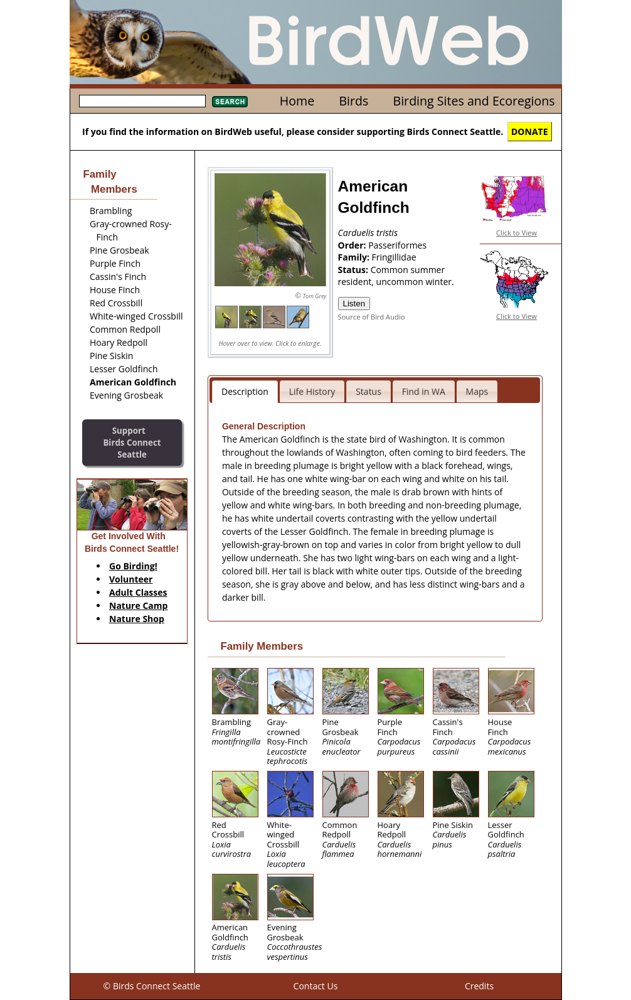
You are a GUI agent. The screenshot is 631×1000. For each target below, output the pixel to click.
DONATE (529, 131)
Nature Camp (138, 605)
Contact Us (316, 986)
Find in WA (423, 391)
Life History (312, 391)
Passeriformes (397, 245)
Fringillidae (394, 257)
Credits (479, 986)
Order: (353, 245)
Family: (355, 257)
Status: (354, 270)
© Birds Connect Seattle (152, 986)
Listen (354, 303)
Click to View (516, 232)
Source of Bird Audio (371, 316)
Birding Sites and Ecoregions (474, 100)
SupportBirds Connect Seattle (132, 442)
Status (368, 391)
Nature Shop (136, 619)
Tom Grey (315, 296)
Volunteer (130, 579)
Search (230, 101)
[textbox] (142, 101)
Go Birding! (133, 566)
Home (297, 100)
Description (244, 391)
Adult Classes (138, 592)
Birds (353, 100)
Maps (477, 391)
